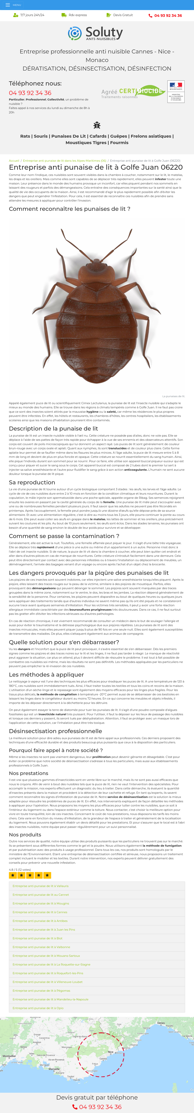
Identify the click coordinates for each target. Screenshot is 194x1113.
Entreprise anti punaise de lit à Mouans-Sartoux (46, 956)
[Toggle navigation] (13, 5)
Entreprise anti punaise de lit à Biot (38, 938)
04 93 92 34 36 (30, 92)
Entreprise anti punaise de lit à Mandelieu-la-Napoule (50, 999)
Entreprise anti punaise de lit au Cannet (41, 895)
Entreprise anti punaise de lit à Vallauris (41, 886)
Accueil (14, 160)
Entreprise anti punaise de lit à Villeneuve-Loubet (48, 982)
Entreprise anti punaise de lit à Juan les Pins (44, 929)
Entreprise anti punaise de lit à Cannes (40, 912)
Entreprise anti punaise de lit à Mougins (41, 903)
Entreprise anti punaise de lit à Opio (38, 1008)
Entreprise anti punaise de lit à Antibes (40, 921)
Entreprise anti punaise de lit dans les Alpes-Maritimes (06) (64, 160)
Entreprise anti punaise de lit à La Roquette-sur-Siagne (51, 964)
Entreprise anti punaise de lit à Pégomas (41, 990)
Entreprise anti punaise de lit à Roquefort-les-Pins (48, 973)
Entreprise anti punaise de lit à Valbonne (41, 947)
